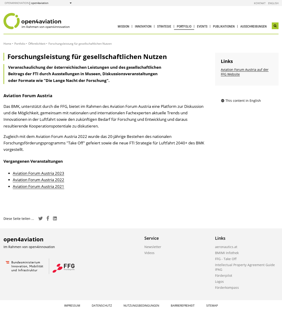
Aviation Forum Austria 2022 (38, 179)
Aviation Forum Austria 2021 (38, 186)
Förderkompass (227, 287)
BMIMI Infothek (227, 253)
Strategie (164, 26)
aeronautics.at (226, 247)
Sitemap (212, 306)
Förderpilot (223, 275)
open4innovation (17, 3)
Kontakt (260, 3)
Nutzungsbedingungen (141, 306)
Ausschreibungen (253, 26)
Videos (149, 253)
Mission (123, 26)
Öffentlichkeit (36, 44)
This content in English (241, 100)
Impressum (72, 306)
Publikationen (224, 26)
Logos (219, 281)
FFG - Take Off (226, 259)
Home (7, 44)
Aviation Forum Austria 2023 (38, 173)
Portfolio (184, 26)
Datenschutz (102, 306)
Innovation (143, 26)
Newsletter (152, 247)
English (273, 3)
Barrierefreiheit (183, 306)
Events (202, 26)
